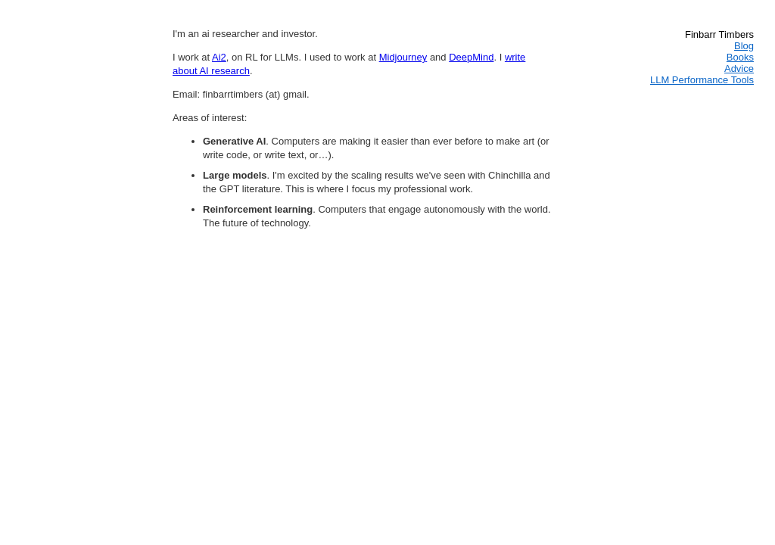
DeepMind (471, 57)
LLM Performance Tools (702, 80)
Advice (739, 68)
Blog (744, 45)
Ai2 (219, 57)
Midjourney (403, 57)
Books (740, 57)
